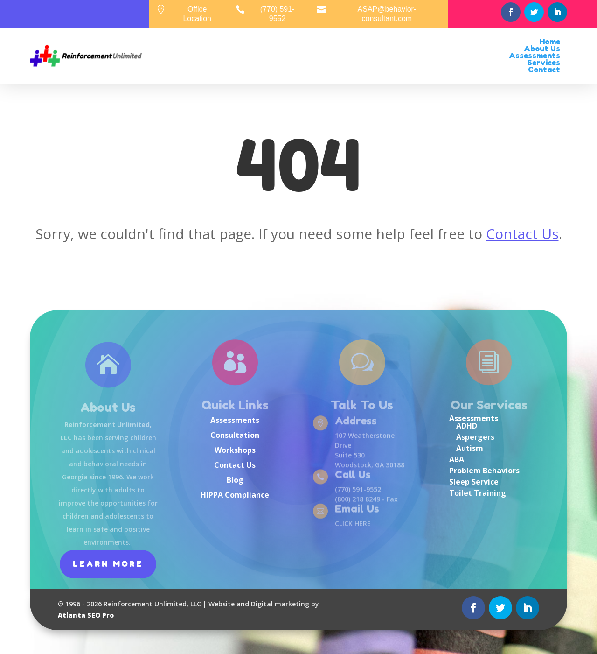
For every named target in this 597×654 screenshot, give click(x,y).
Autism (469, 448)
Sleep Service (474, 482)
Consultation (234, 435)
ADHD (466, 426)
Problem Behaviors (484, 470)
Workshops (235, 450)
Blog (235, 480)
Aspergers (475, 437)
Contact (544, 69)
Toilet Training (477, 493)
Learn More (108, 564)
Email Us (357, 509)
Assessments (234, 420)
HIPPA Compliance (235, 495)
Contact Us (522, 233)
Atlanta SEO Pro (86, 615)
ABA (456, 459)
